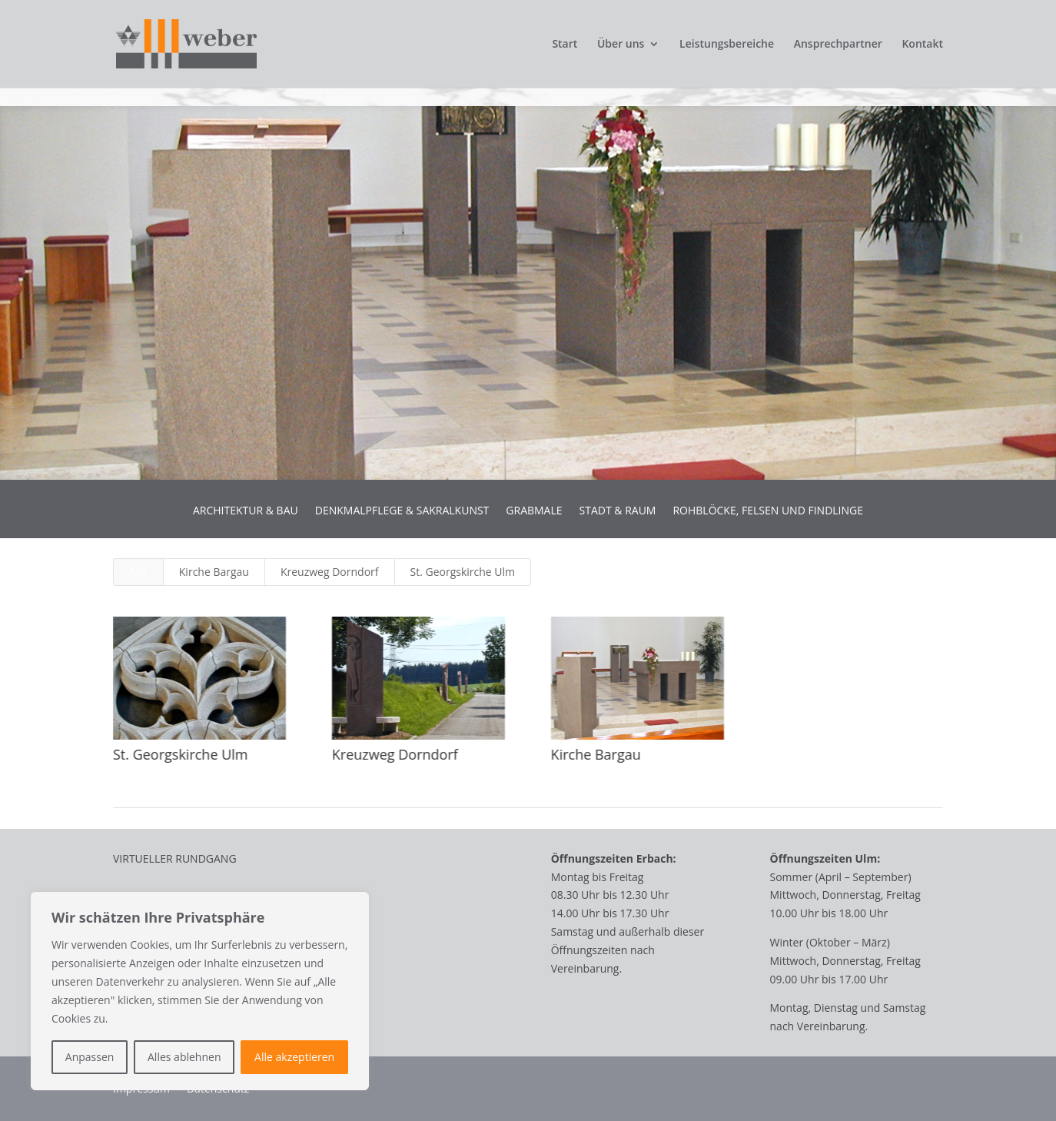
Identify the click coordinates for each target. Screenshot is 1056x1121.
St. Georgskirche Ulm (463, 571)
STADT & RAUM (617, 511)
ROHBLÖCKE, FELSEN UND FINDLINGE (767, 511)
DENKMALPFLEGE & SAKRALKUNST (402, 511)
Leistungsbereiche (726, 44)
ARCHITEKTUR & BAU (245, 511)
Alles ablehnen (184, 1056)
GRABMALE (534, 511)
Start (564, 44)
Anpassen (90, 1056)
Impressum (141, 1089)
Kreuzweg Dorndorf (330, 571)
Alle (138, 571)
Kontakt (922, 44)
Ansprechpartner (838, 44)
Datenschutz (218, 1089)
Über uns (620, 44)
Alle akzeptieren (294, 1056)
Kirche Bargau (214, 571)
